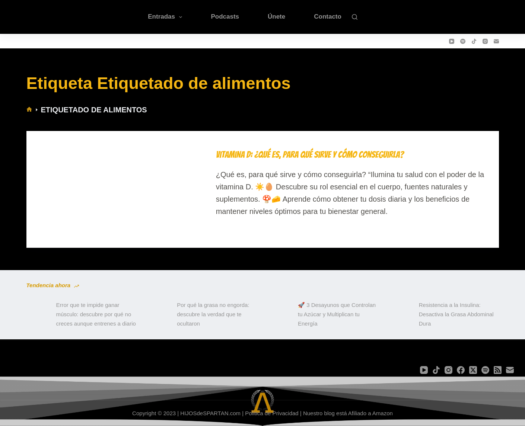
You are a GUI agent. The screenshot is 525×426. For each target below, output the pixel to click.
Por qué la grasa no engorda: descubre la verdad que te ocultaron (213, 314)
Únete (276, 16)
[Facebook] (461, 370)
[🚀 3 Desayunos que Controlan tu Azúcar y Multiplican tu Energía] (279, 314)
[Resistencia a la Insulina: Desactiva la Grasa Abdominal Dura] (400, 314)
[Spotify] (462, 41)
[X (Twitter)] (473, 370)
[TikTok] (474, 41)
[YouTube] (451, 41)
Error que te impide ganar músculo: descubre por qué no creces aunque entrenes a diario (96, 314)
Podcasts (225, 16)
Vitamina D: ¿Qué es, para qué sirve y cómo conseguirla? (310, 155)
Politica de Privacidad (271, 413)
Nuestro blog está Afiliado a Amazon (348, 413)
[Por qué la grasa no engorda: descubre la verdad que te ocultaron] (158, 314)
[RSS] (498, 370)
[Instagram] (485, 41)
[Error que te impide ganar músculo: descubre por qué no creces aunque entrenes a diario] (37, 314)
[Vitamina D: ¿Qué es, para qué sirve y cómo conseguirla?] (119, 183)
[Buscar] (354, 17)
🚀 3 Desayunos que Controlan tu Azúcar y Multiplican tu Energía (337, 314)
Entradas (166, 17)
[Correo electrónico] (496, 41)
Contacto (327, 16)
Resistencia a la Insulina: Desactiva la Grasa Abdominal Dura (456, 314)
